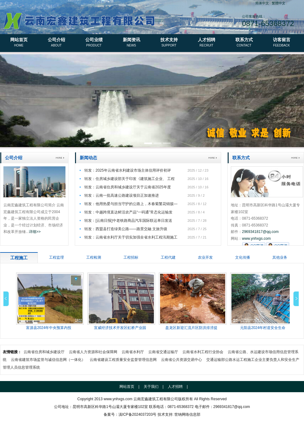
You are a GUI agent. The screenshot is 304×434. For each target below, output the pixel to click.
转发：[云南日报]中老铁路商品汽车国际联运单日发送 (128, 220)
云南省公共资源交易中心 (181, 359)
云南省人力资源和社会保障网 (93, 352)
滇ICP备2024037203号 (137, 414)
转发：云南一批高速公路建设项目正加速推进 (121, 195)
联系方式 (244, 42)
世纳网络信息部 (187, 414)
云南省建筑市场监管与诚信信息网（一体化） (48, 359)
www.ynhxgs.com (256, 238)
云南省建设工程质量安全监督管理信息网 (123, 359)
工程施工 (19, 257)
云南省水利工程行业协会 (202, 352)
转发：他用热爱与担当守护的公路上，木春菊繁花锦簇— (130, 204)
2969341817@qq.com (260, 232)
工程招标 (130, 257)
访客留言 (281, 42)
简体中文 (262, 3)
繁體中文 (278, 3)
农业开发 (205, 257)
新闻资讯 (131, 42)
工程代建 (168, 257)
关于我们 (151, 386)
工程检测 (93, 257)
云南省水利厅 (133, 352)
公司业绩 (94, 42)
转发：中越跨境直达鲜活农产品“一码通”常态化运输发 (128, 212)
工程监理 (56, 257)
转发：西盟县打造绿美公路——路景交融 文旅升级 (125, 229)
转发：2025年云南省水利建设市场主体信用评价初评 (127, 170)
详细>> (35, 232)
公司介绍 (56, 42)
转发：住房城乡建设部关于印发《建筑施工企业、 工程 (129, 179)
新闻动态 (88, 157)
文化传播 (242, 257)
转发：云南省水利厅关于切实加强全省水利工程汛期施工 (130, 237)
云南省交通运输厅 (163, 352)
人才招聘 (206, 42)
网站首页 (18, 42)
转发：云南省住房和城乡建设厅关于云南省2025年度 (127, 187)
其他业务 (279, 257)
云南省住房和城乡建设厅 (44, 352)
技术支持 (169, 42)
